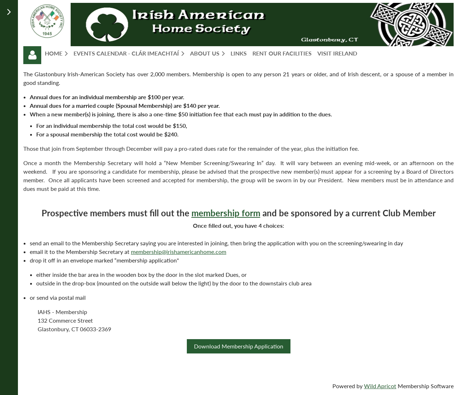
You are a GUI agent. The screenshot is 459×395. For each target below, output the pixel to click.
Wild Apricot (380, 385)
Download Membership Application (238, 346)
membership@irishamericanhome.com (178, 251)
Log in (32, 55)
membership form (225, 213)
